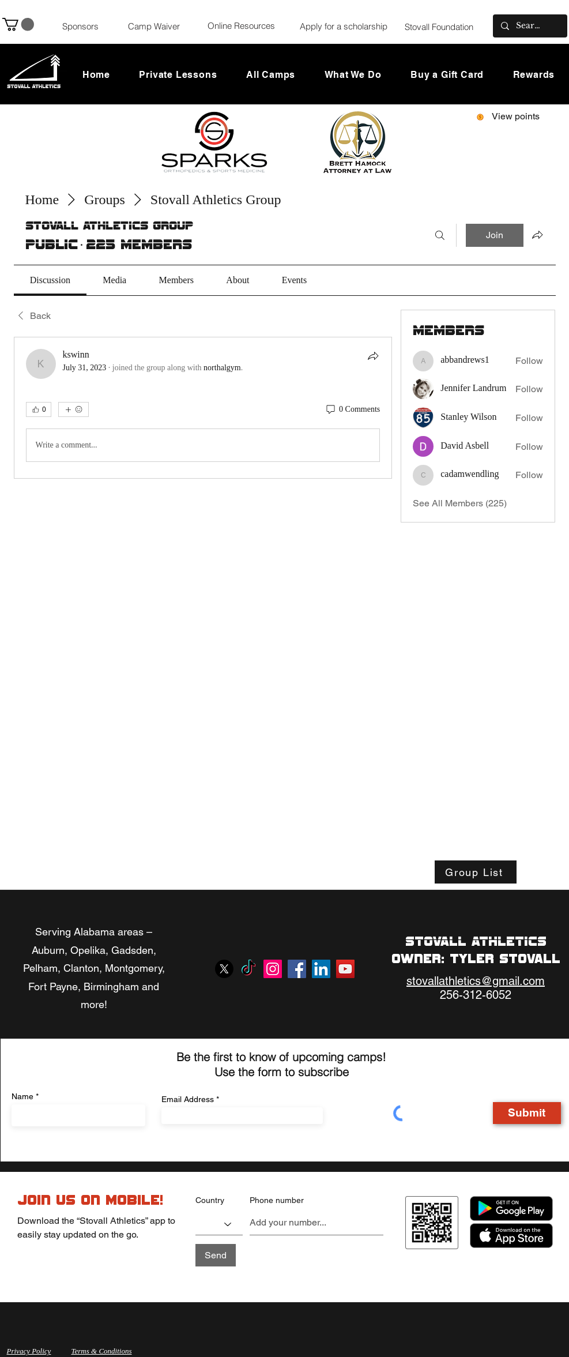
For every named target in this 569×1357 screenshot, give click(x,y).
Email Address (187, 1099)
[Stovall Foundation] (439, 26)
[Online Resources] (241, 25)
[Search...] (529, 25)
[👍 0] (38, 409)
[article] (203, 408)
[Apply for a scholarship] (343, 25)
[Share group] (537, 235)
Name (22, 1096)
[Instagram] (272, 969)
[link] (50, 280)
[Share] (373, 356)
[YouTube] (345, 969)
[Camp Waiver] (154, 25)
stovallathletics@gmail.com (475, 981)
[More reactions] (73, 409)
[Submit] (527, 1113)
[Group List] (476, 872)
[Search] (440, 235)
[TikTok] (248, 969)
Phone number (277, 1200)
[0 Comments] (352, 409)
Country (209, 1200)
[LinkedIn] (321, 969)
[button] (18, 24)
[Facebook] (297, 969)
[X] (224, 969)
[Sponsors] (80, 25)
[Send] (215, 1255)
